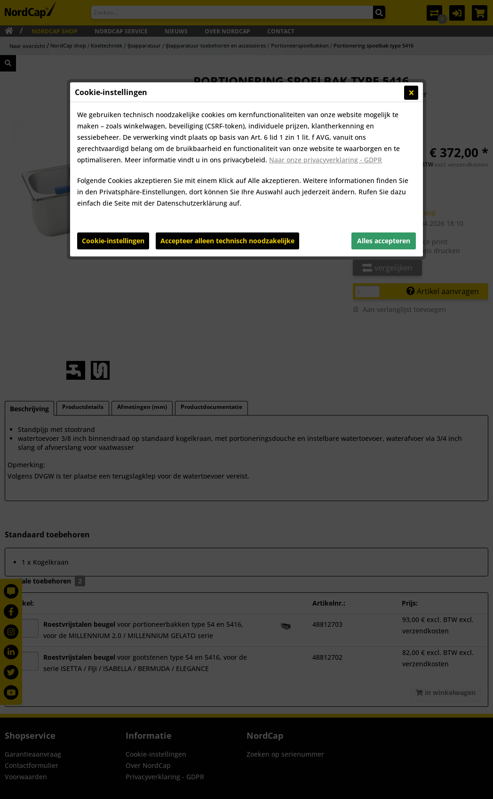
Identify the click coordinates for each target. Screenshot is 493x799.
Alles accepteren (383, 240)
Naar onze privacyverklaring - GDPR (325, 159)
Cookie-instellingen (113, 240)
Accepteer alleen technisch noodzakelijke (227, 240)
